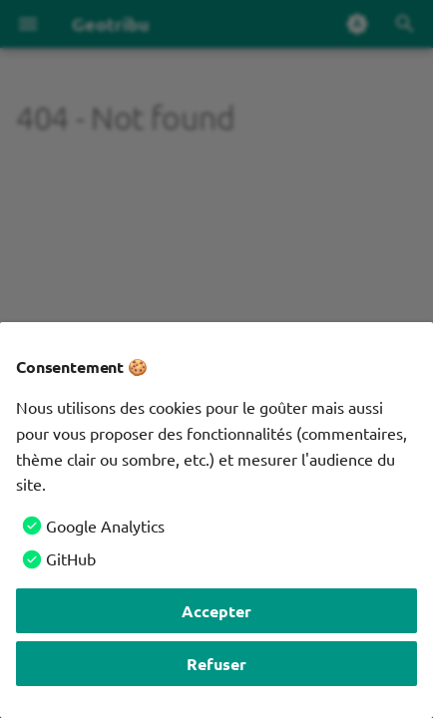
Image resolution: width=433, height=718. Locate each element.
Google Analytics (105, 526)
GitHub (71, 558)
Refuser (216, 663)
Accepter (216, 610)
